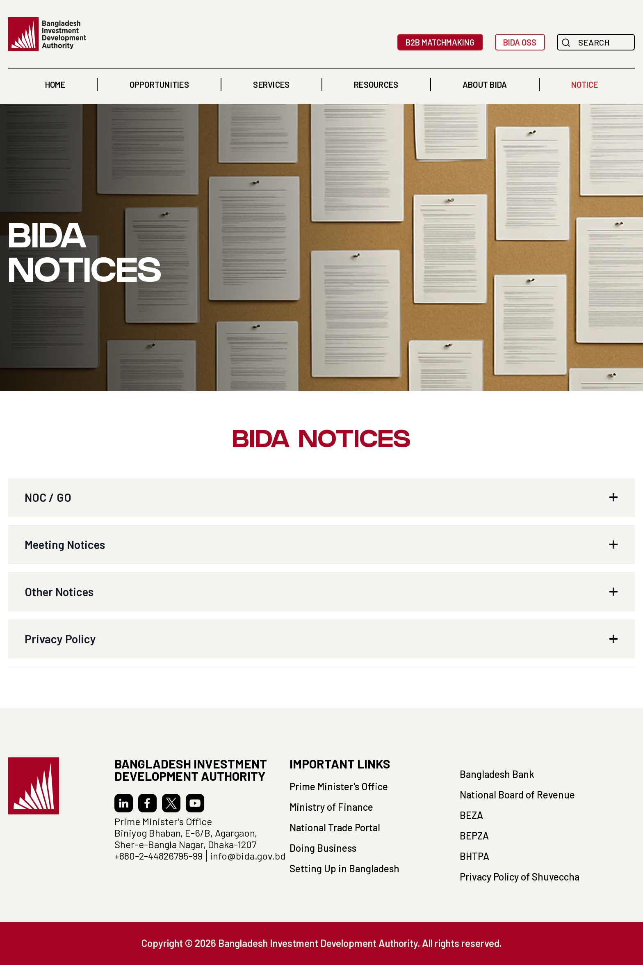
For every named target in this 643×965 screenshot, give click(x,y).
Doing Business (323, 848)
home (55, 84)
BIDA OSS (519, 42)
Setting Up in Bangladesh (344, 868)
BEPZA (474, 836)
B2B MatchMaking (440, 42)
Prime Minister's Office (339, 786)
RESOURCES (376, 84)
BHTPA (474, 856)
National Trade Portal (335, 827)
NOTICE (584, 84)
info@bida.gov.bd (248, 856)
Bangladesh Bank (497, 774)
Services (271, 84)
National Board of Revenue (517, 794)
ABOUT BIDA (485, 84)
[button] (159, 84)
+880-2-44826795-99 (158, 856)
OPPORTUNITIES (159, 84)
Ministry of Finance (331, 807)
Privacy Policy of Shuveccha (519, 877)
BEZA (471, 815)
